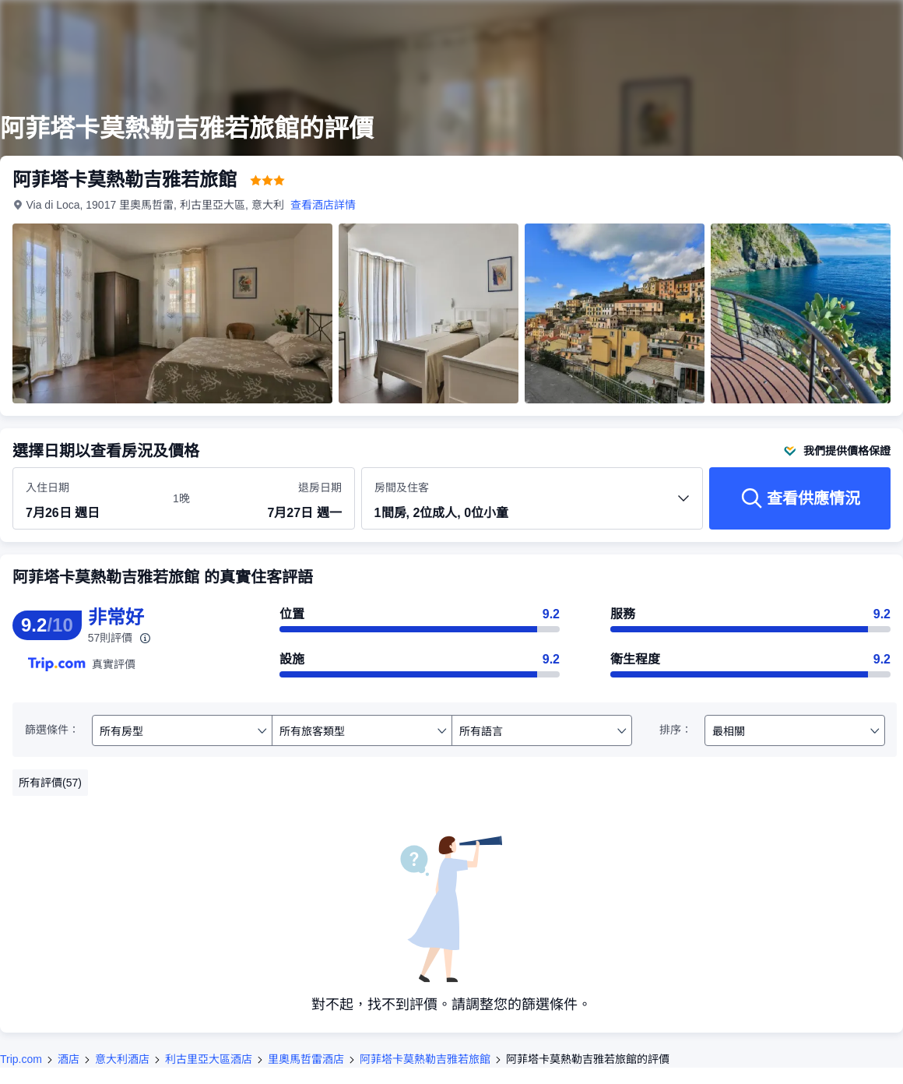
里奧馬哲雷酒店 (306, 1059)
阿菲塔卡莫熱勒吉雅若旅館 (425, 1059)
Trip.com (21, 1059)
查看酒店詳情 (323, 205)
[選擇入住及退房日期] (90, 499)
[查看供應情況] (800, 498)
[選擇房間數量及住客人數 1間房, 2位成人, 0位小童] (532, 505)
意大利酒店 (122, 1059)
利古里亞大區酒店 (208, 1059)
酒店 (68, 1059)
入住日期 (47, 487)
